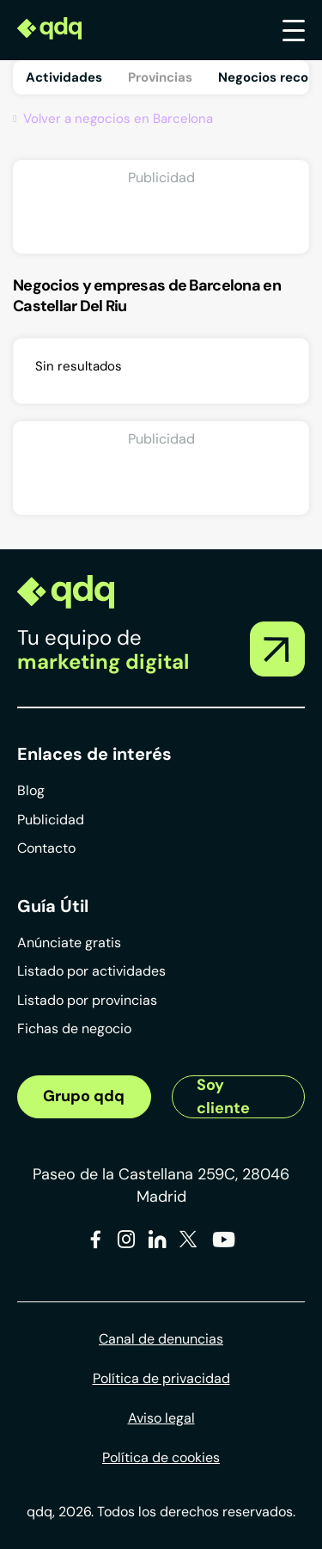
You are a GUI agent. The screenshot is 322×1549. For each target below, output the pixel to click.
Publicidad (50, 820)
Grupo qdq (84, 1096)
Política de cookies (161, 1457)
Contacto (46, 848)
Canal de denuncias (161, 1339)
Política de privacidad (161, 1378)
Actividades (64, 77)
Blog (31, 790)
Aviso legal (161, 1418)
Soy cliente (223, 1096)
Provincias (160, 77)
